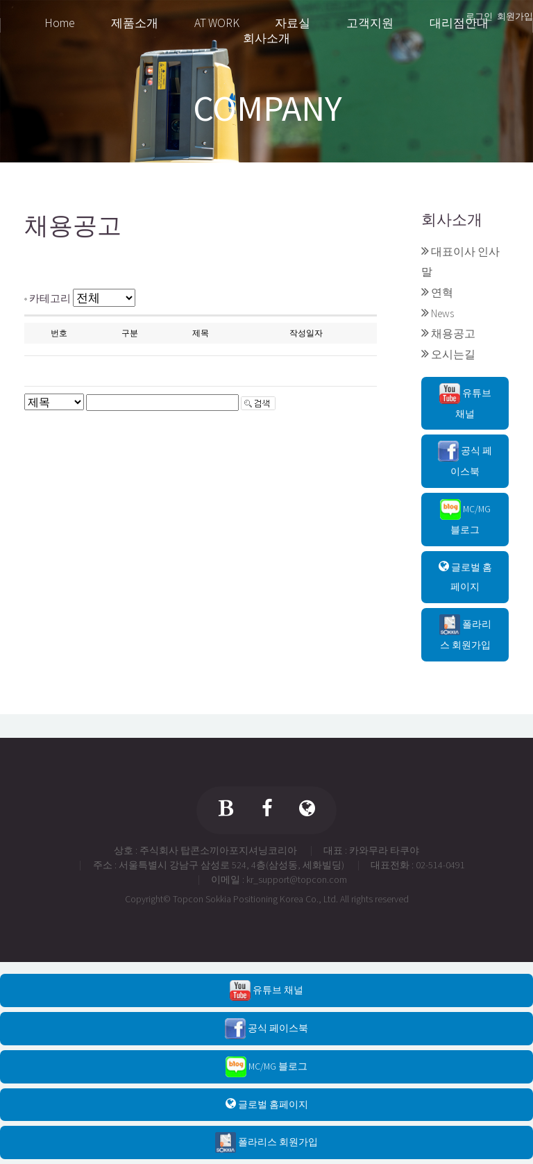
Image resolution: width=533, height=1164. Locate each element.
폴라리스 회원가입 (465, 632)
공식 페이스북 (465, 459)
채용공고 (453, 333)
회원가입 (515, 16)
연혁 (442, 292)
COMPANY (267, 108)
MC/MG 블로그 (465, 517)
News (442, 313)
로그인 (479, 16)
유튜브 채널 (465, 401)
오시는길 (453, 354)
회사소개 (451, 219)
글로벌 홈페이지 (465, 577)
